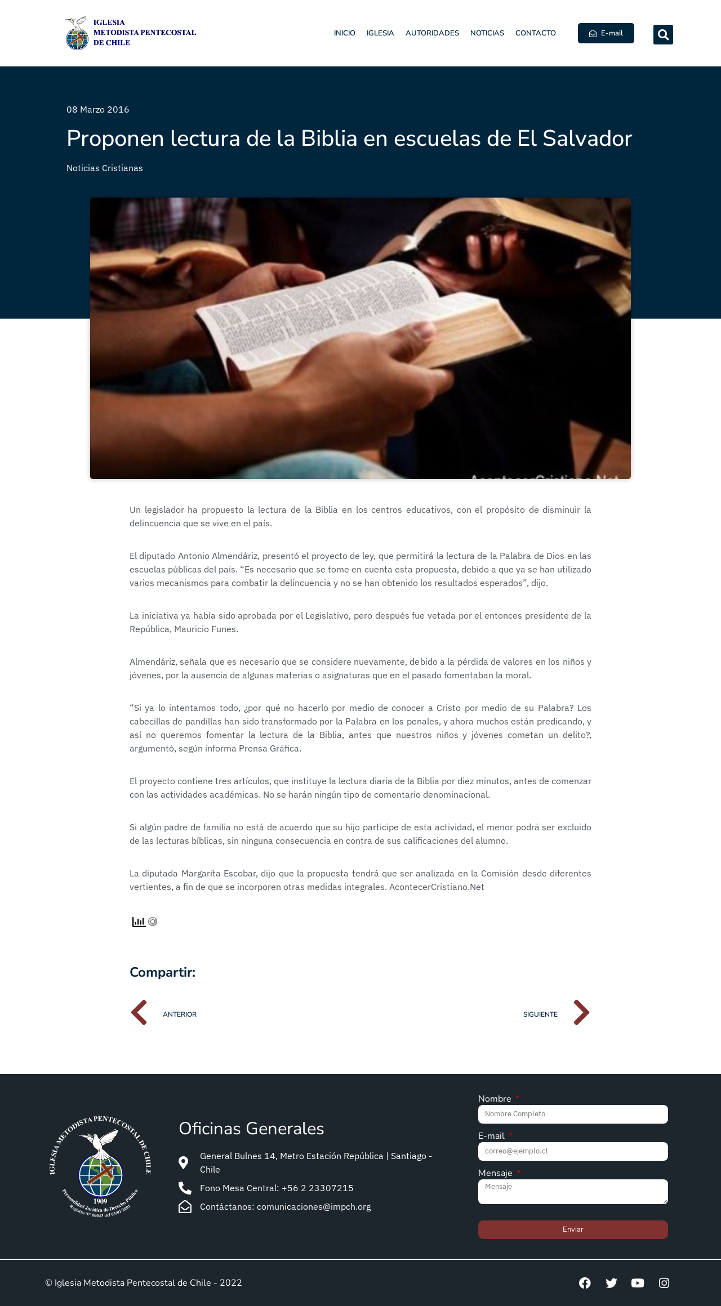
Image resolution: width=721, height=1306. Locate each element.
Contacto (535, 33)
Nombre (496, 1099)
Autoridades (432, 33)
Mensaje (496, 1174)
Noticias (487, 33)
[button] (663, 34)
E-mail (492, 1136)
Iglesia (380, 33)
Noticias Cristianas (104, 167)
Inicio (344, 33)
